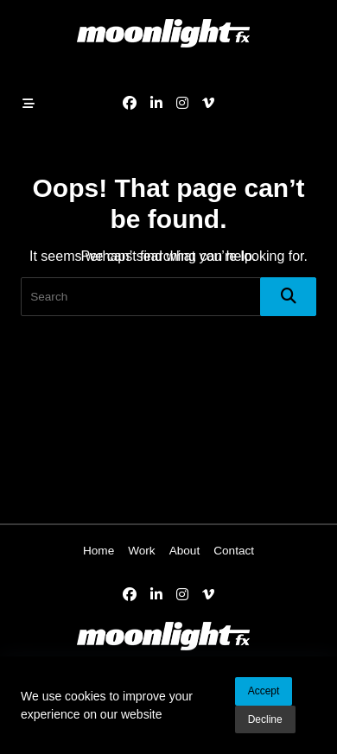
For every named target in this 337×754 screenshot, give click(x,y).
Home (98, 550)
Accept (264, 692)
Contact (233, 550)
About (184, 550)
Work (141, 550)
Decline (265, 720)
